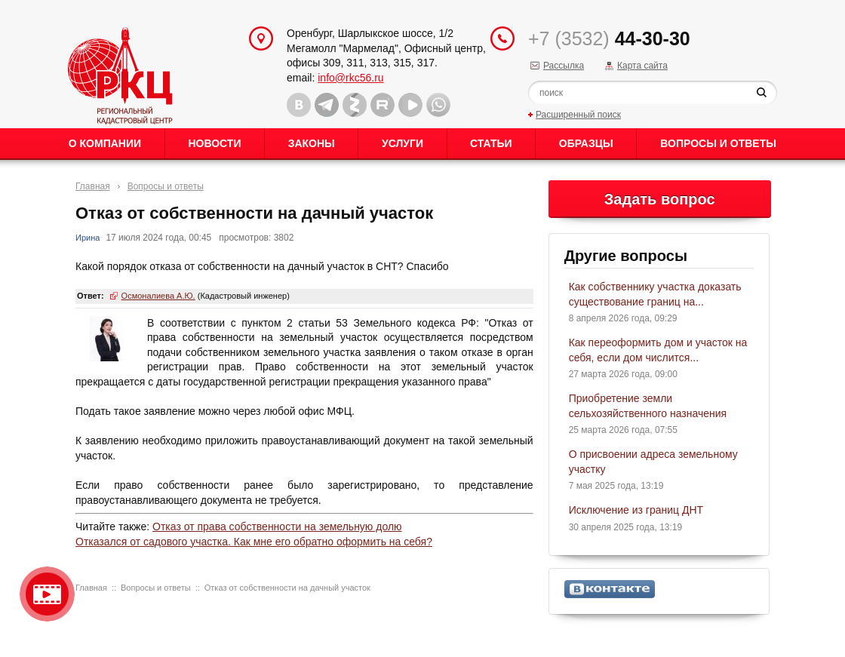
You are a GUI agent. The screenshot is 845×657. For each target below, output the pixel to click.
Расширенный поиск (578, 114)
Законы (311, 143)
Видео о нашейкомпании (47, 594)
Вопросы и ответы (718, 143)
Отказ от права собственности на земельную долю (277, 526)
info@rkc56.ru (350, 78)
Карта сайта (642, 65)
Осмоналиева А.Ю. (158, 295)
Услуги (402, 143)
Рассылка (563, 65)
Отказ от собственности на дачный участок (287, 587)
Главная (92, 186)
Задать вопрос (659, 199)
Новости (214, 143)
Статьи (491, 143)
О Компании (105, 143)
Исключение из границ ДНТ (636, 510)
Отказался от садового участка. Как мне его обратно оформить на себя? (253, 542)
